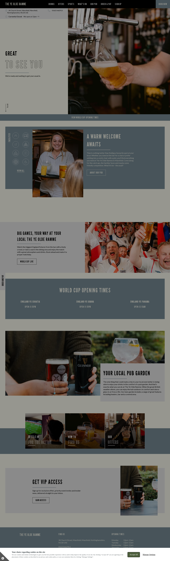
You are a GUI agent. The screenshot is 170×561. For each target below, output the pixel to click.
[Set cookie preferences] (4, 556)
